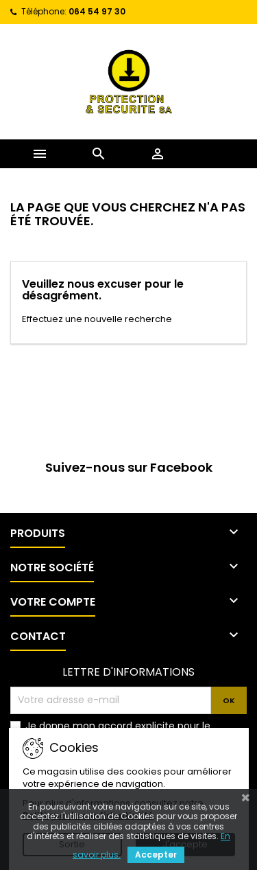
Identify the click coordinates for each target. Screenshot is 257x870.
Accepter (156, 854)
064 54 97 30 (97, 11)
